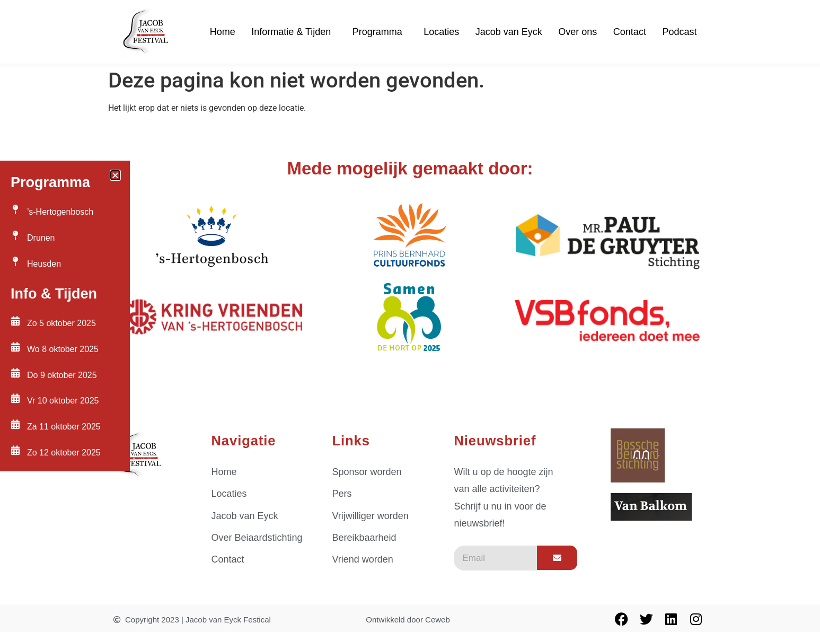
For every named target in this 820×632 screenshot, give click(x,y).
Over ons (577, 32)
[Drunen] (15, 235)
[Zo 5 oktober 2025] (15, 321)
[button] (115, 175)
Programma (380, 32)
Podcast (679, 32)
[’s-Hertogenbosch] (15, 209)
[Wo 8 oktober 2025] (15, 347)
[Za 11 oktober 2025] (15, 424)
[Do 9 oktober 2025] (15, 373)
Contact (629, 32)
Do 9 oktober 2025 (62, 375)
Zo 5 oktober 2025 (61, 323)
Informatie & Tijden (293, 32)
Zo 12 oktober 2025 (64, 452)
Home (222, 32)
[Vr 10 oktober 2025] (15, 398)
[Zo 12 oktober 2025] (15, 450)
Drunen (41, 237)
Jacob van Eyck (508, 32)
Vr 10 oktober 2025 (63, 400)
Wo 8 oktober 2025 (63, 349)
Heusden (44, 263)
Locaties (441, 32)
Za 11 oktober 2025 (64, 426)
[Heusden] (15, 261)
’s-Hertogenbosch (60, 211)
